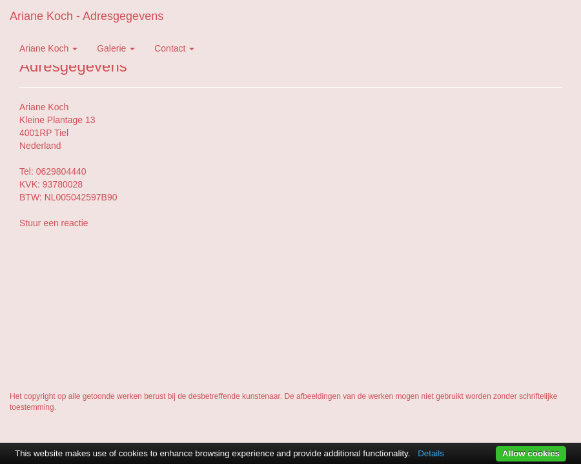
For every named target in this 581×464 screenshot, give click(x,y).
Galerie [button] (116, 48)
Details (431, 453)
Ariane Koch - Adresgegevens (86, 16)
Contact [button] (174, 48)
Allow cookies (531, 453)
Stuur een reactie (53, 223)
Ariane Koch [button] (48, 48)
